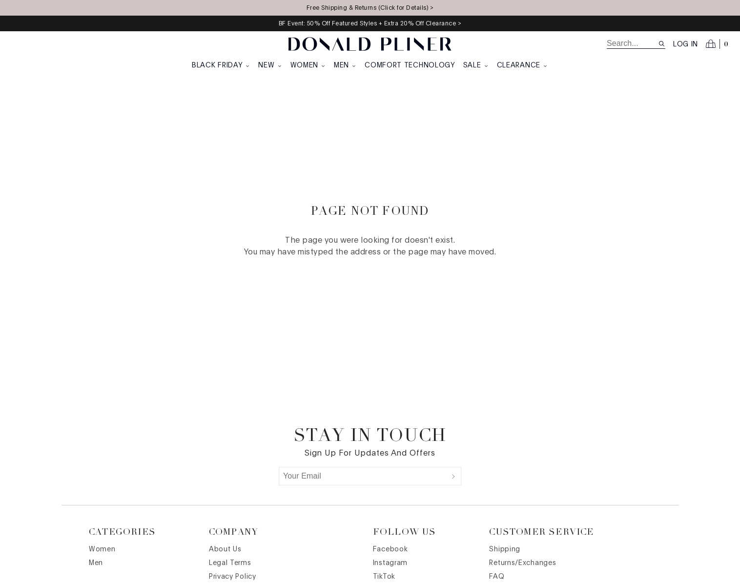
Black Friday (221, 65)
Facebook (390, 549)
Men (345, 65)
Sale (476, 65)
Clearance (522, 65)
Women (308, 65)
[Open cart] (717, 44)
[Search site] (661, 43)
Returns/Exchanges (522, 563)
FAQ (496, 576)
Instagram (390, 563)
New (270, 65)
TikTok (384, 576)
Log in (685, 44)
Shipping (504, 549)
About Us (225, 549)
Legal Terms (230, 563)
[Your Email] (362, 476)
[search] (632, 43)
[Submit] (453, 476)
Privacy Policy (232, 576)
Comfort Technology (410, 65)
